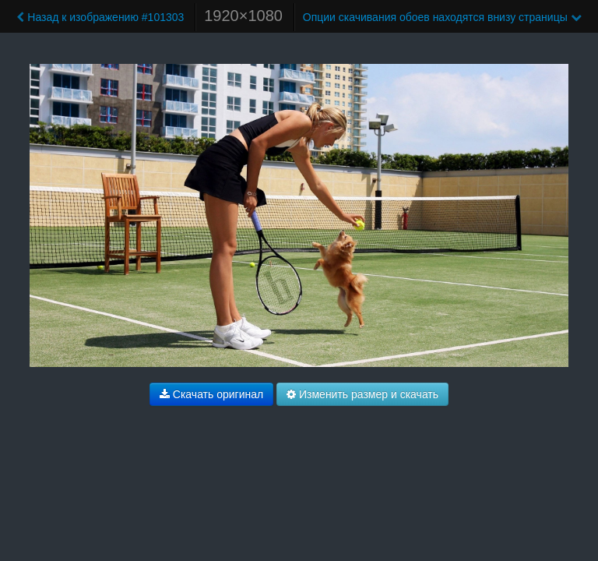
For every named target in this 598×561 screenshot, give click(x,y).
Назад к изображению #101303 (100, 17)
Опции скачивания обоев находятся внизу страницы (442, 17)
